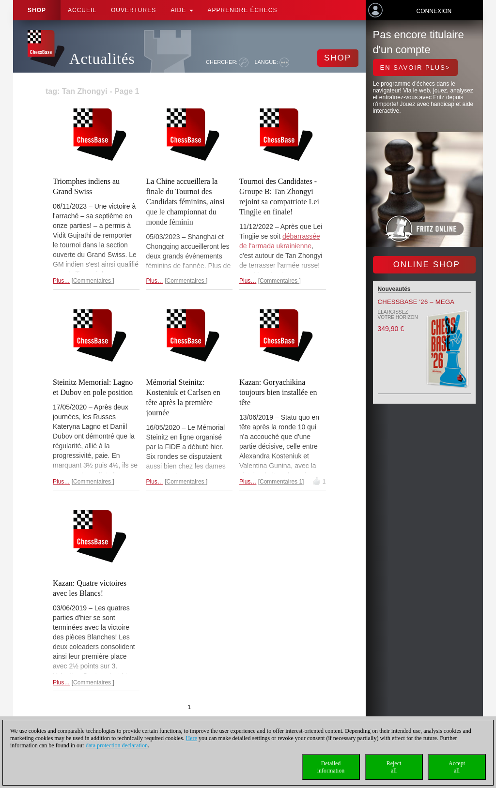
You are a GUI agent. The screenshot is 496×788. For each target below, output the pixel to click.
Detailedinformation (331, 767)
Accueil (82, 10)
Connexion (434, 11)
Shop (37, 10)
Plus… (61, 280)
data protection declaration (117, 745)
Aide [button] (181, 10)
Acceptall (457, 767)
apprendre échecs (243, 10)
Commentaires (92, 280)
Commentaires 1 (281, 481)
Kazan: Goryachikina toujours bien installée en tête (278, 392)
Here (191, 738)
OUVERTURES (133, 10)
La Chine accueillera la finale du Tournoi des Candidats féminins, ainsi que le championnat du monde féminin (185, 201)
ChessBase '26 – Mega (416, 301)
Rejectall (394, 767)
